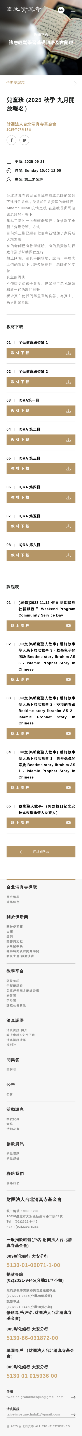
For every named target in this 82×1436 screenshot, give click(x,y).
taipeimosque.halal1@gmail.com (33, 1414)
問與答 (11, 1069)
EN (61, 9)
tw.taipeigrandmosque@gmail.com (35, 1397)
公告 (10, 1094)
